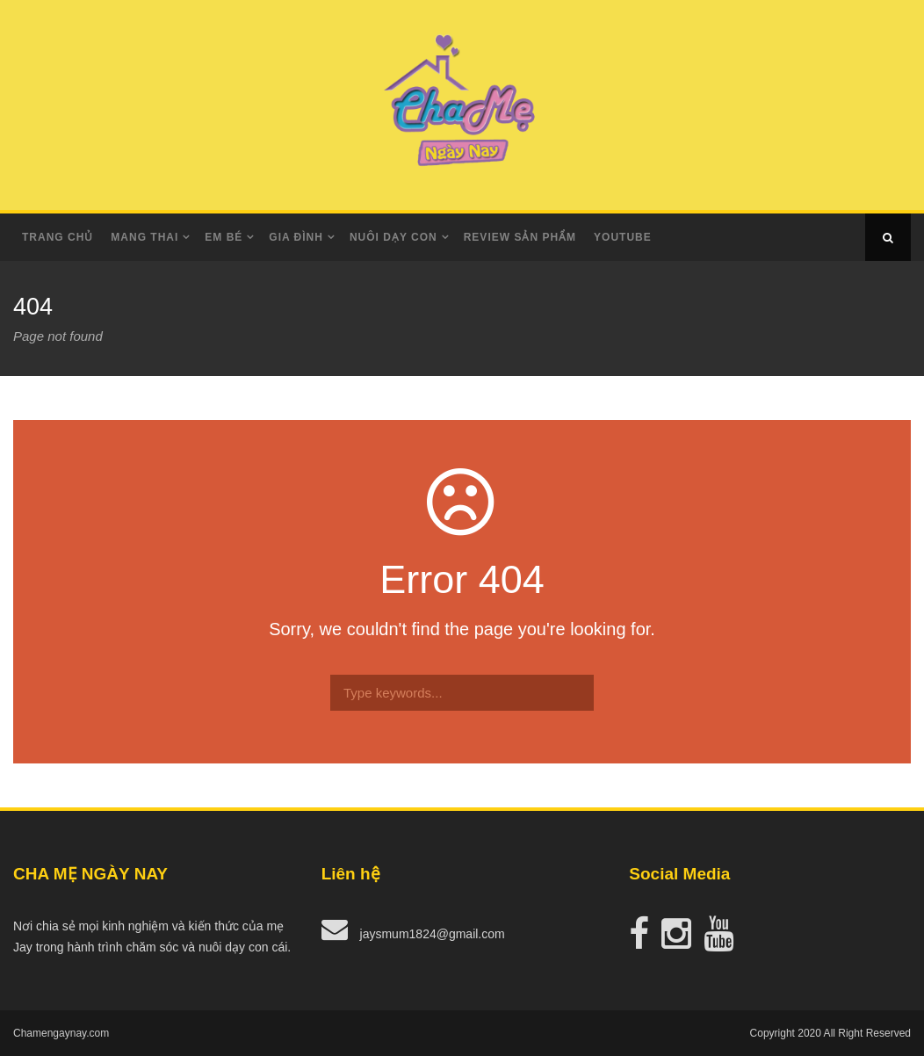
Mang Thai (144, 237)
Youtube (623, 237)
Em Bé (223, 237)
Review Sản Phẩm (520, 237)
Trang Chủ (57, 237)
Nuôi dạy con (393, 237)
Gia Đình (296, 237)
